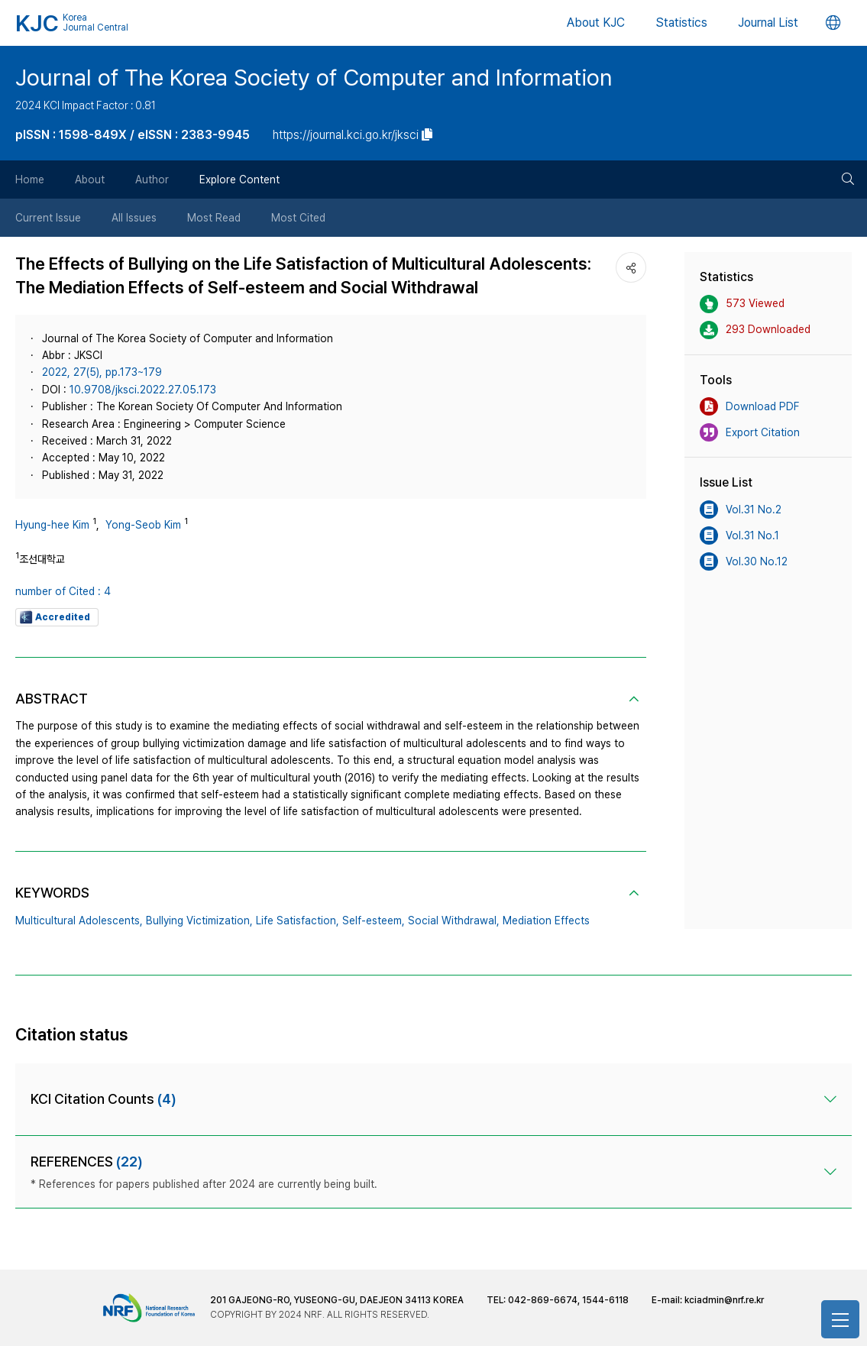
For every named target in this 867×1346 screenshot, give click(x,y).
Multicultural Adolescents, (79, 920)
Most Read (214, 218)
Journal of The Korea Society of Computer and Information (314, 77)
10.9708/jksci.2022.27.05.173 (143, 389)
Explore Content (239, 179)
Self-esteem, (373, 920)
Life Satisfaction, (297, 920)
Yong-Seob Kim (143, 525)
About (90, 179)
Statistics (681, 22)
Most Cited (298, 218)
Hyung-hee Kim (52, 525)
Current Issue (48, 218)
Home (29, 179)
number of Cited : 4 (63, 591)
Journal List (768, 22)
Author (152, 179)
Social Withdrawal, (454, 920)
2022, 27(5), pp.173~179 (102, 372)
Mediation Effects (546, 920)
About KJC (596, 22)
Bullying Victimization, (199, 920)
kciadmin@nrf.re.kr (724, 1300)
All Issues (134, 218)
